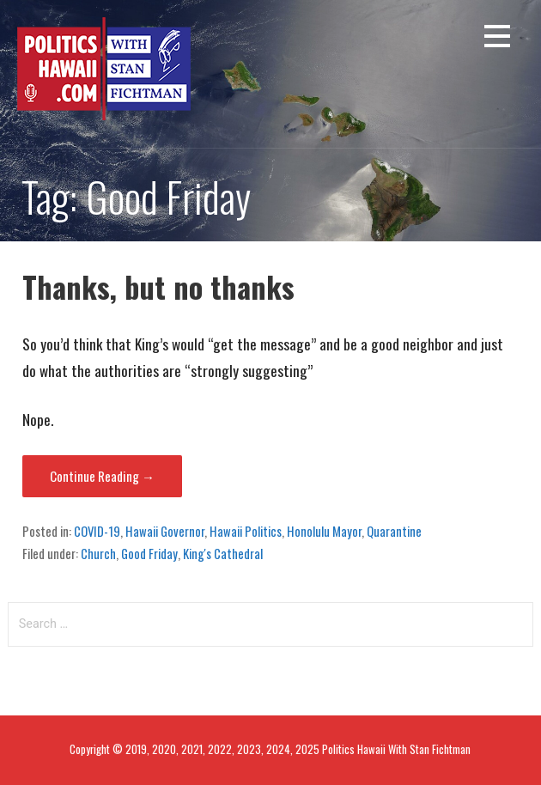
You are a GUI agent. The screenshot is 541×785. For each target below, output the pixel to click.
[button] (497, 39)
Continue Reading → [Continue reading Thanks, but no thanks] (102, 475)
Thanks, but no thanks (158, 286)
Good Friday (149, 553)
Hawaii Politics (246, 530)
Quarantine (394, 530)
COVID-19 (97, 530)
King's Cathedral (223, 553)
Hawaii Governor (164, 530)
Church (98, 553)
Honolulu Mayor (324, 530)
